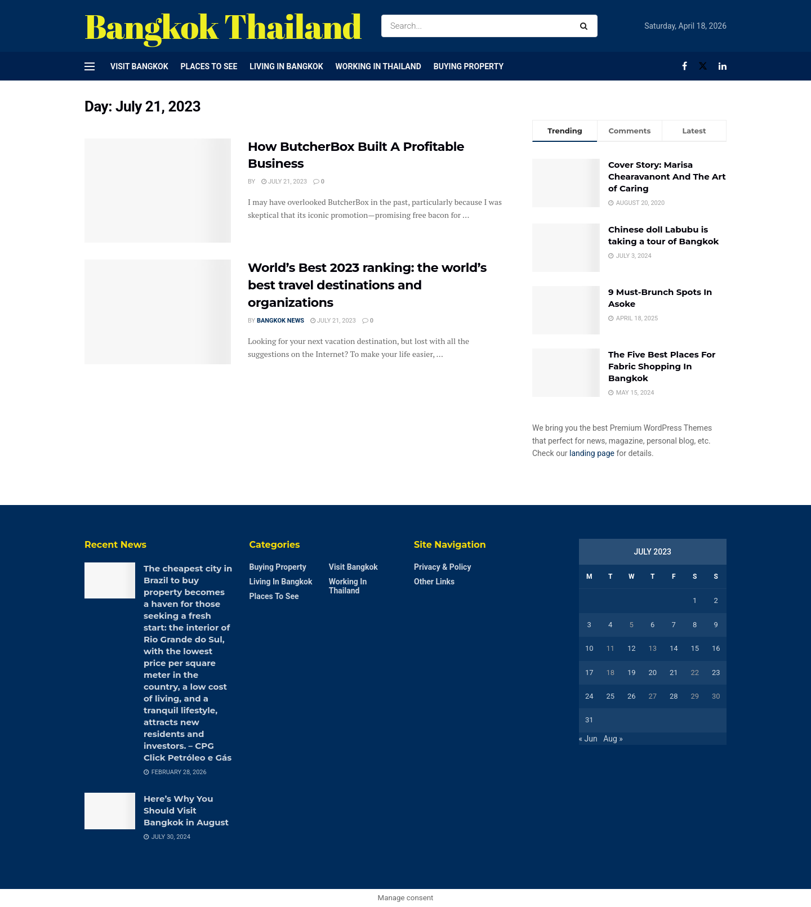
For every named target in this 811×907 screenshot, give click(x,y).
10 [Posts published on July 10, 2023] (589, 648)
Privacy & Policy (442, 566)
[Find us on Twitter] (702, 66)
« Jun (588, 738)
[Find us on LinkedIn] (723, 66)
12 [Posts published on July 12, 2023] (631, 648)
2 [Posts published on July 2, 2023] (716, 600)
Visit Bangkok (139, 66)
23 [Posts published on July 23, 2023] (716, 672)
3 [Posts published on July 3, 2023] (589, 624)
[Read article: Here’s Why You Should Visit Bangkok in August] (109, 811)
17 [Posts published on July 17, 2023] (589, 672)
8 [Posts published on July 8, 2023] (695, 624)
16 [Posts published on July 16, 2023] (716, 648)
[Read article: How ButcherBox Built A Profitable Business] (157, 190)
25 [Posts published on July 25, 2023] (610, 696)
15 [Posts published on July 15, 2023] (694, 648)
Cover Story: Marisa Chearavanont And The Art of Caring (667, 176)
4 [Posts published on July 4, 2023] (610, 624)
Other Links (434, 581)
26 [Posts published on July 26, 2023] (631, 696)
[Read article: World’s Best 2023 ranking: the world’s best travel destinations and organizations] (157, 312)
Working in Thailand (378, 66)
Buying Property (468, 66)
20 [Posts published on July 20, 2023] (652, 672)
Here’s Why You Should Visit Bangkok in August (186, 810)
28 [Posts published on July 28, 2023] (674, 696)
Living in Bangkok (286, 66)
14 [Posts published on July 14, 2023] (674, 648)
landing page (591, 453)
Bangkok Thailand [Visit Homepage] (223, 26)
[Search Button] (586, 26)
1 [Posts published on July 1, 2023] (695, 600)
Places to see (209, 66)
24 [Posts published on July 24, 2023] (589, 696)
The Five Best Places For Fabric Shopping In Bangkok (662, 366)
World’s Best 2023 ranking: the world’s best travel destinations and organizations (367, 285)
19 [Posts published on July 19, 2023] (631, 672)
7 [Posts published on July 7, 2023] (674, 624)
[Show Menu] (89, 66)
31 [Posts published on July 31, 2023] (589, 720)
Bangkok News (280, 320)
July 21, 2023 (284, 181)
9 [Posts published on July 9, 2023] (716, 624)
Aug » (613, 738)
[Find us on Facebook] (684, 66)
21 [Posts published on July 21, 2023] (674, 672)
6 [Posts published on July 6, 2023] (652, 624)
